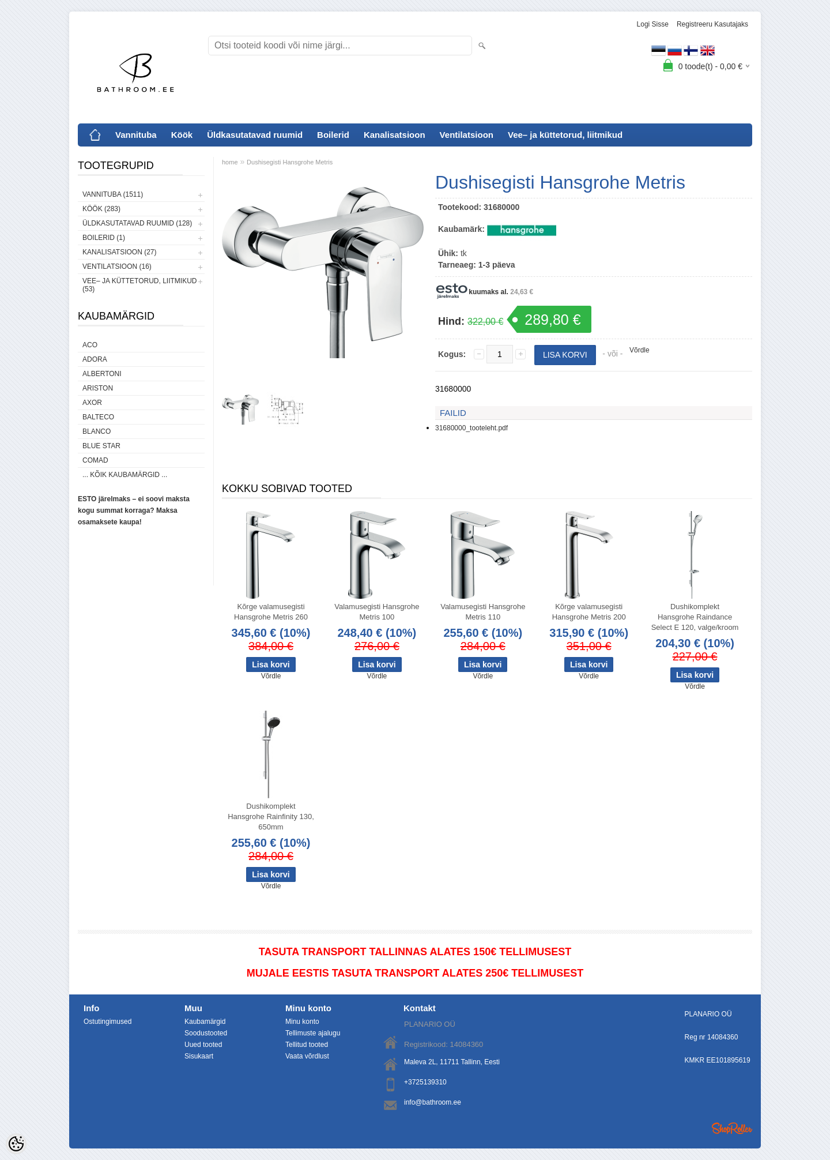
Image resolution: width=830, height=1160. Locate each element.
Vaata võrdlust (307, 1056)
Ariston (97, 388)
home (230, 162)
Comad (95, 460)
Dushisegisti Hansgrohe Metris (290, 162)
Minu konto (302, 1022)
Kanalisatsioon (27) (119, 252)
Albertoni (102, 374)
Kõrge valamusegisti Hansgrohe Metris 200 (589, 611)
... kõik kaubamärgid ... (124, 475)
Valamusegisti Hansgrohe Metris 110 (482, 611)
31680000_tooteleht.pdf (471, 428)
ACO (89, 345)
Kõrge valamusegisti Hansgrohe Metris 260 (271, 611)
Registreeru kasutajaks (712, 24)
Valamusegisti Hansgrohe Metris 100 (376, 611)
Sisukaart (198, 1056)
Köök (182, 135)
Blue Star (101, 446)
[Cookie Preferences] (16, 1143)
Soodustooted (205, 1033)
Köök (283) (101, 209)
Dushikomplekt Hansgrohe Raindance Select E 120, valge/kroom (695, 617)
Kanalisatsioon (394, 135)
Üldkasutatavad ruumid (255, 135)
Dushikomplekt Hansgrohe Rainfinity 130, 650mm (271, 816)
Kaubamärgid (204, 1022)
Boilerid (333, 135)
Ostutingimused (107, 1022)
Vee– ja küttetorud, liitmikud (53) (139, 285)
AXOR (92, 403)
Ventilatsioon (466, 135)
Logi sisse (653, 24)
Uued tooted (203, 1045)
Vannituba (136, 135)
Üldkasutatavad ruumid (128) (137, 223)
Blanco (96, 431)
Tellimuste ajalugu (312, 1033)
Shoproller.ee (732, 1128)
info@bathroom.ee (432, 1102)
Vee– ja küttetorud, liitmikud (565, 135)
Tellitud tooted (306, 1045)
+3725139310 (425, 1082)
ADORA (94, 359)
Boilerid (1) (103, 238)
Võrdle (639, 350)
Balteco (98, 417)
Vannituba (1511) (112, 194)
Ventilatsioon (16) (117, 266)
